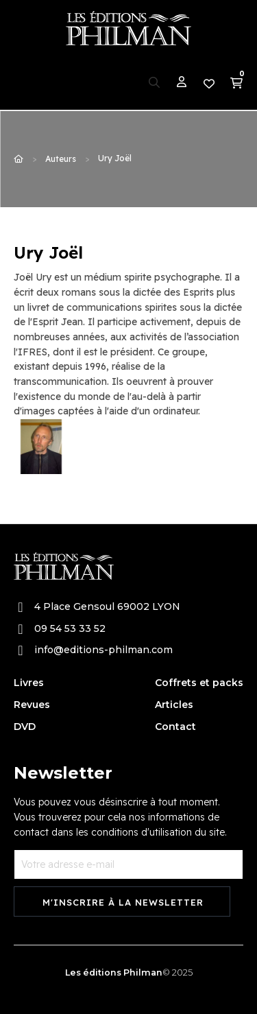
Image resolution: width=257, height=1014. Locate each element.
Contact (175, 726)
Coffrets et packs (199, 682)
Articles (174, 704)
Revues (32, 704)
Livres (29, 682)
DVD (25, 726)
